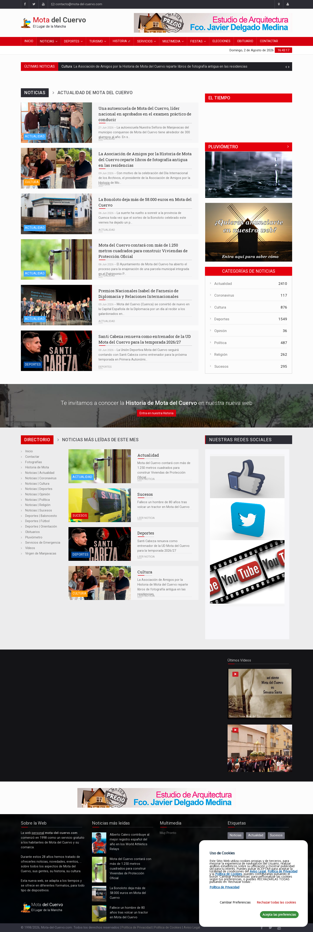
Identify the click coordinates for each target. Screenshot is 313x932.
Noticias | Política (37, 500)
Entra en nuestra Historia (156, 413)
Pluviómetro (33, 537)
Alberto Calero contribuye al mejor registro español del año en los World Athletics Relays (99, 842)
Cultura (32, 182)
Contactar (269, 41)
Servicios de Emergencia (42, 543)
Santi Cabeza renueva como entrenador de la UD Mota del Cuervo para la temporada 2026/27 (56, 351)
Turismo (96, 41)
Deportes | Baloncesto (41, 516)
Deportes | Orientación (41, 526)
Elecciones (221, 41)
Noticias (47, 41)
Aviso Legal (192, 927)
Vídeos (30, 548)
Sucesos (221, 366)
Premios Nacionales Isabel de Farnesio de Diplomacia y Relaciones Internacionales (56, 305)
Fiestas (196, 41)
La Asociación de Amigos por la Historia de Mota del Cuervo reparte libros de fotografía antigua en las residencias (160, 66)
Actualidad (35, 136)
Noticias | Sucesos (38, 510)
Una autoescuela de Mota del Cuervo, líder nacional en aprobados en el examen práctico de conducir (56, 122)
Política (220, 343)
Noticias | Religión (37, 505)
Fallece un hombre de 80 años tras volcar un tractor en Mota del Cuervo (99, 505)
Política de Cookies (167, 927)
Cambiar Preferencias (235, 902)
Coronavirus (224, 295)
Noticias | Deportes (38, 489)
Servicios (145, 41)
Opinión (220, 331)
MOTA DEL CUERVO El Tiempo (248, 119)
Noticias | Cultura (37, 484)
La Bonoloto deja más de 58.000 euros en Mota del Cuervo (56, 214)
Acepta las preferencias (279, 914)
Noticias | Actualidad (39, 473)
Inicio (28, 41)
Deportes (71, 41)
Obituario (245, 41)
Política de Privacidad (137, 927)
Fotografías (33, 462)
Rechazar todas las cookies (276, 902)
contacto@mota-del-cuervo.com (76, 4)
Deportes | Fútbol (37, 521)
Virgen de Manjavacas (40, 553)
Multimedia (171, 41)
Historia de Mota (37, 467)
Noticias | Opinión (37, 494)
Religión (220, 354)
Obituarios (32, 532)
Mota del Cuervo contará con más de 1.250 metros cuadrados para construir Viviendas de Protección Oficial (56, 259)
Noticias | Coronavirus (41, 478)
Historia (121, 41)
